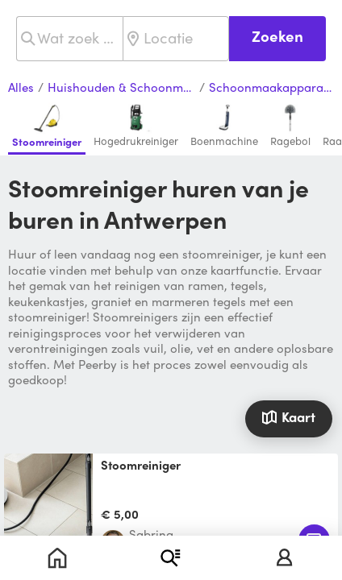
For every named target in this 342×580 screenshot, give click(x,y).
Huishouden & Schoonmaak (121, 88)
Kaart (288, 416)
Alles (21, 88)
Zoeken (277, 36)
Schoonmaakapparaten (271, 88)
